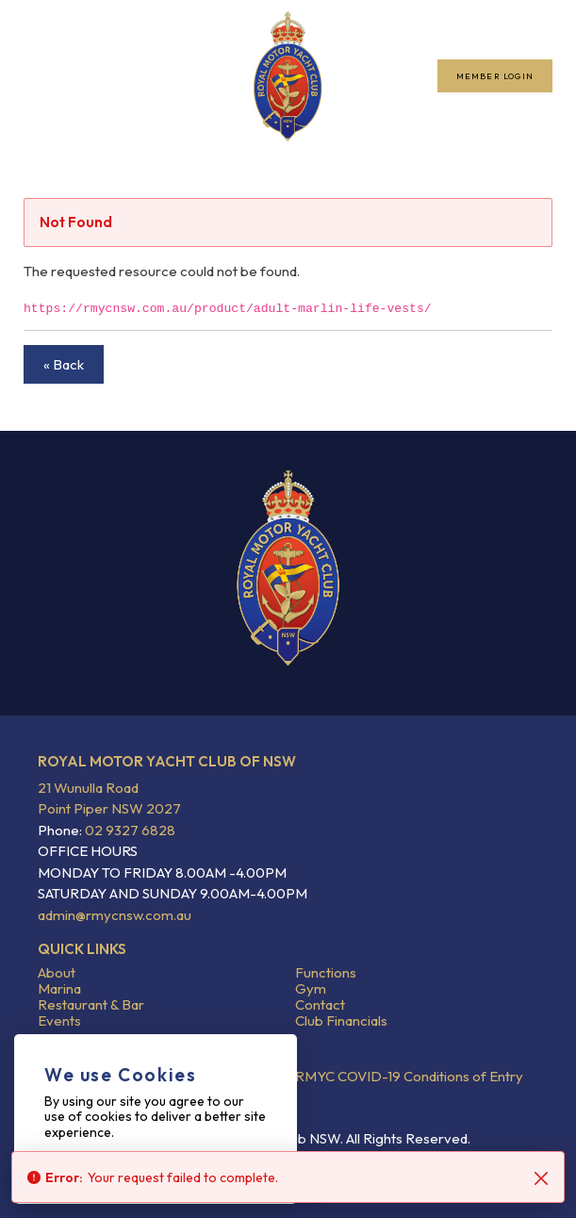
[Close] (541, 1178)
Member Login (495, 76)
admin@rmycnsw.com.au (114, 915)
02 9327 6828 (128, 830)
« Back (63, 364)
